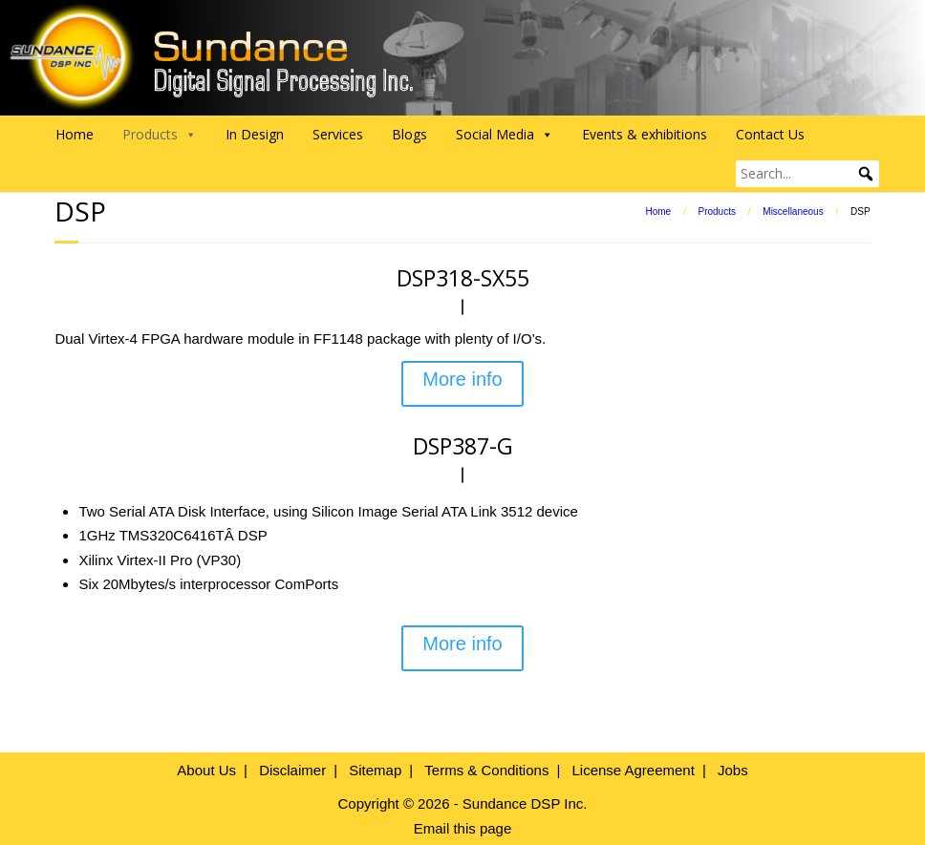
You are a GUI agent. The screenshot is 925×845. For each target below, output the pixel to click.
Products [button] (159, 135)
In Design (255, 134)
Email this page (463, 828)
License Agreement (632, 770)
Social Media (504, 135)
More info (462, 379)
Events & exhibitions (644, 134)
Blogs (409, 134)
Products (716, 211)
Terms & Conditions (486, 770)
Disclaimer (292, 770)
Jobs (733, 770)
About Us (206, 770)
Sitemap (375, 770)
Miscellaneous (793, 211)
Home (74, 134)
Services (337, 134)
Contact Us (770, 134)
